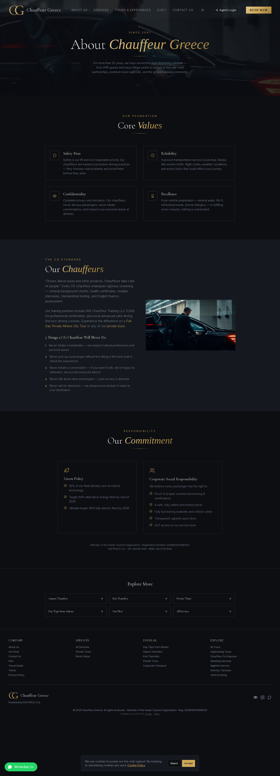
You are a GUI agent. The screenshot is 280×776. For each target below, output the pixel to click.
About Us (79, 10)
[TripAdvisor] (255, 697)
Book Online (83, 656)
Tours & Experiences (133, 10)
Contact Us (183, 10)
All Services (82, 647)
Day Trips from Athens (156, 647)
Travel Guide (16, 665)
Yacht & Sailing (218, 675)
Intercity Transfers (220, 670)
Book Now (259, 10)
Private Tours (83, 651)
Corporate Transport (154, 665)
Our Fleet (14, 651)
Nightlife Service (219, 665)
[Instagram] (262, 697)
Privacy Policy (16, 675)
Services (101, 10)
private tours (113, 326)
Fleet (161, 10)
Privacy (148, 714)
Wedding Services (220, 661)
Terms (12, 670)
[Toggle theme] (203, 10)
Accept (188, 763)
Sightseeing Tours (220, 651)
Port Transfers (151, 656)
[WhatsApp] (269, 697)
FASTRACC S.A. (32, 702)
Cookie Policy (136, 765)
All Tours (215, 647)
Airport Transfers (152, 651)
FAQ (11, 661)
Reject (174, 763)
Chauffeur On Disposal (223, 656)
